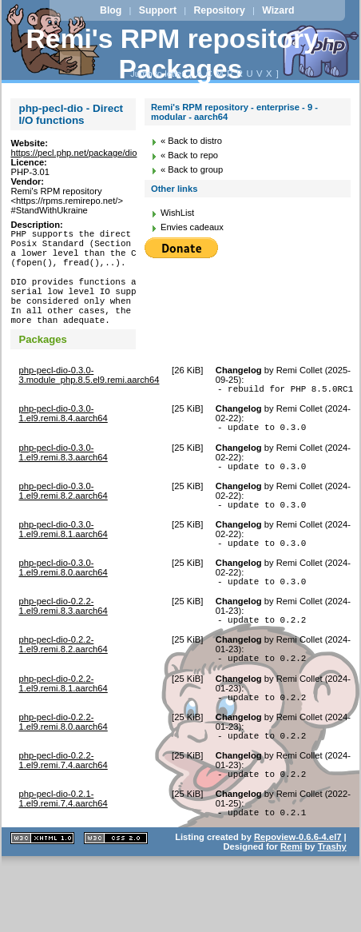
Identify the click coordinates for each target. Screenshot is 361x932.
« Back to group (192, 169)
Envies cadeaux (192, 227)
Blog (110, 10)
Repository (218, 10)
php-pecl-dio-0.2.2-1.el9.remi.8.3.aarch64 (62, 644)
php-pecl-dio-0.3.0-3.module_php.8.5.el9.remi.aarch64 (88, 398)
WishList (177, 212)
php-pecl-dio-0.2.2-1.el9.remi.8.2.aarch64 (62, 685)
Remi (291, 899)
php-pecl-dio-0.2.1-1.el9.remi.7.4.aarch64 (62, 848)
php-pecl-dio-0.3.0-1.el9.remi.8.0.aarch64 (62, 603)
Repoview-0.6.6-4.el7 (297, 889)
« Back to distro (191, 140)
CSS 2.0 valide (116, 891)
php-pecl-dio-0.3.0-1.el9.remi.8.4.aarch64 (62, 439)
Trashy (332, 899)
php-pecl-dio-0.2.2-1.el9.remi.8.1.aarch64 (62, 726)
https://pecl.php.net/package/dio (73, 152)
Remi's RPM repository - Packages (180, 54)
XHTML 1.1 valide (42, 891)
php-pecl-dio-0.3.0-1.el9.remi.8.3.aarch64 (62, 481)
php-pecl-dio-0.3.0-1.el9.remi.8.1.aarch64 (62, 562)
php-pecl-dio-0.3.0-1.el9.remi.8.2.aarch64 (62, 522)
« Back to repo (189, 155)
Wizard (278, 10)
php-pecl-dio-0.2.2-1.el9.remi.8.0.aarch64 (62, 767)
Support (158, 10)
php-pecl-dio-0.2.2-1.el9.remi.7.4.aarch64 (62, 808)
